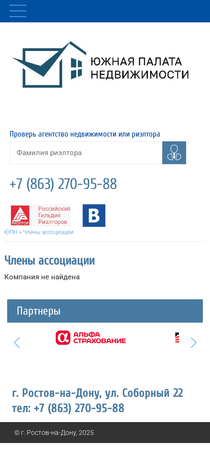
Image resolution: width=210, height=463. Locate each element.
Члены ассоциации (48, 232)
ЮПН (10, 232)
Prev (16, 342)
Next (193, 342)
